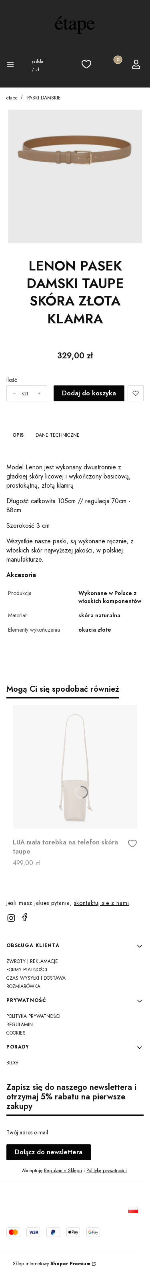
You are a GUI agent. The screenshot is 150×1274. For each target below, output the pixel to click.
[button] (12, 65)
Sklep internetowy (51, 1263)
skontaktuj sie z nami (101, 903)
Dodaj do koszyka (89, 393)
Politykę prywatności (106, 1170)
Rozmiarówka (23, 986)
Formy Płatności (26, 969)
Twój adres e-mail (27, 1132)
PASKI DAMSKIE (44, 97)
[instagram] (11, 918)
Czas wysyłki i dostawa (36, 978)
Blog (12, 1062)
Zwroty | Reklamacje (32, 961)
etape (12, 97)
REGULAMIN (19, 1024)
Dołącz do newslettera (48, 1152)
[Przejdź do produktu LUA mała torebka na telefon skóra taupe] (75, 767)
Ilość (11, 380)
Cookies (16, 1033)
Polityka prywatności (33, 1016)
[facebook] (24, 917)
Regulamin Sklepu (63, 1170)
